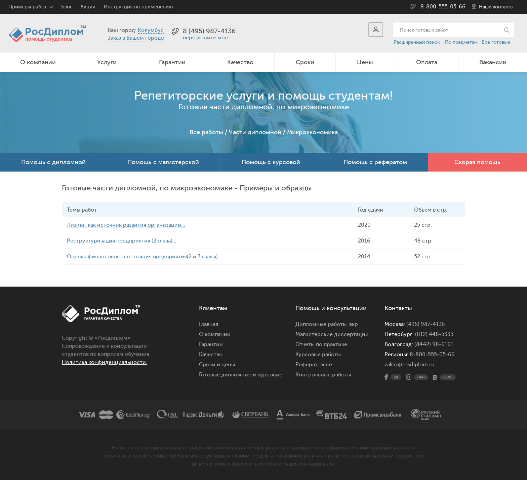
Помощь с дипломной (53, 162)
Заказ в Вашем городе (136, 38)
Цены (365, 62)
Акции (87, 7)
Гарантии (172, 62)
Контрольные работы (323, 375)
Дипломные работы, (322, 324)
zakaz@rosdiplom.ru (409, 365)
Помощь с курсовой (271, 162)
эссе (326, 365)
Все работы (206, 132)
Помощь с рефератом (375, 162)
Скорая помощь (477, 162)
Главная (208, 324)
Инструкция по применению (138, 7)
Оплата (426, 62)
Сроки (305, 62)
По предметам (461, 42)
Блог (66, 7)
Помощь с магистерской (163, 162)
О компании (38, 62)
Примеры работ (27, 7)
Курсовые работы (318, 355)
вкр (353, 324)
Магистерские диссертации (332, 334)
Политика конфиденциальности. (104, 362)
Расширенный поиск (417, 42)
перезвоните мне (205, 38)
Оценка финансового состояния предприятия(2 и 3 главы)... (144, 257)
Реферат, (307, 365)
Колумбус (151, 30)
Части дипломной (255, 132)
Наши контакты (496, 6)
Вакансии (492, 62)
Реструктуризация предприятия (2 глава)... (121, 241)
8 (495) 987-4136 (209, 31)
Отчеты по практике (321, 344)
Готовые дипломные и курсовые (240, 375)
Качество (240, 62)
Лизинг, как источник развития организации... (126, 225)
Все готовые (496, 42)
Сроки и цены (217, 365)
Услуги (107, 62)
